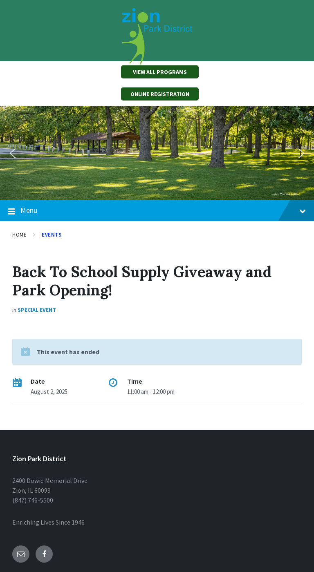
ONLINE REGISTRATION (159, 94)
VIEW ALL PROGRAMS (160, 72)
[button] (12, 153)
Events (51, 234)
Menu (157, 211)
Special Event (37, 309)
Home (19, 234)
